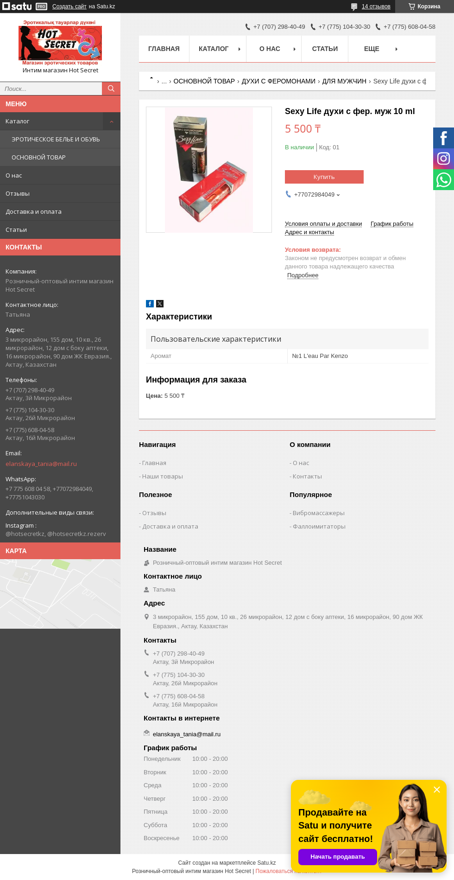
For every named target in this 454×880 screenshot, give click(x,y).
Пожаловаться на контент (289, 871)
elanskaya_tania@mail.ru (41, 463)
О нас (14, 175)
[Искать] (111, 89)
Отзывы (18, 193)
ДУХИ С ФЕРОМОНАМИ (278, 81)
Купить (324, 176)
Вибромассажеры (319, 513)
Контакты (307, 476)
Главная (164, 48)
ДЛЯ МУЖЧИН (344, 81)
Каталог (17, 121)
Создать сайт (69, 6)
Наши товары (162, 476)
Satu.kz (266, 863)
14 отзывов (376, 6)
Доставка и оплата (34, 211)
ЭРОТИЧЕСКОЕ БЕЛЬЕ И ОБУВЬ (56, 139)
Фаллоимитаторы (319, 526)
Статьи (16, 229)
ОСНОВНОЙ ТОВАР (39, 157)
